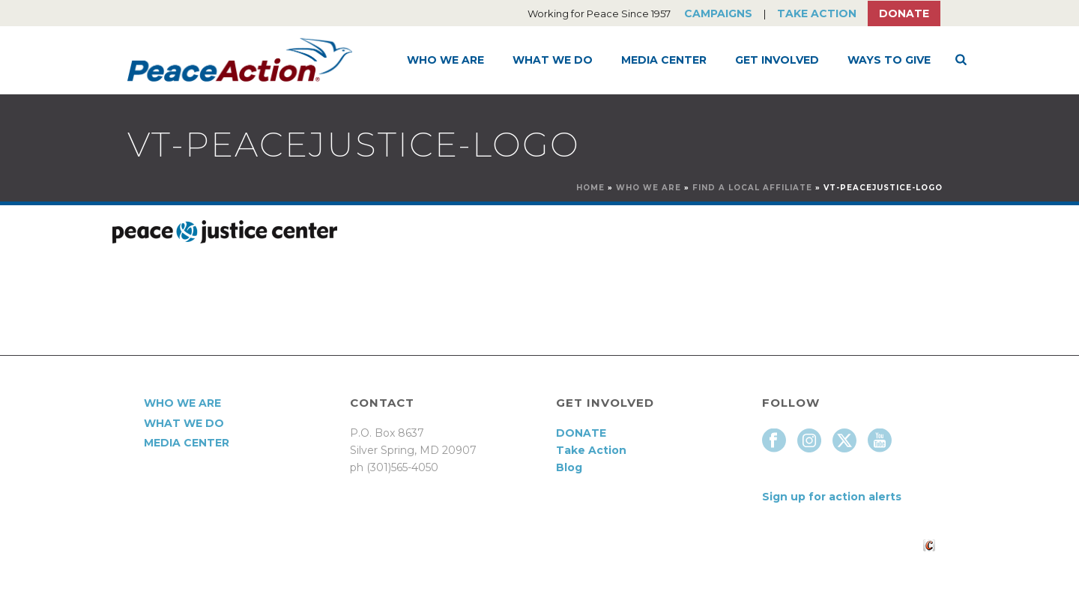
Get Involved (777, 60)
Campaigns (718, 13)
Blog (569, 467)
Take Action (816, 13)
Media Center (664, 60)
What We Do (553, 60)
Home (590, 188)
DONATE (581, 433)
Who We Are (445, 60)
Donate (904, 13)
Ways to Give (889, 60)
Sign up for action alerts (831, 496)
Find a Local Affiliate (752, 188)
